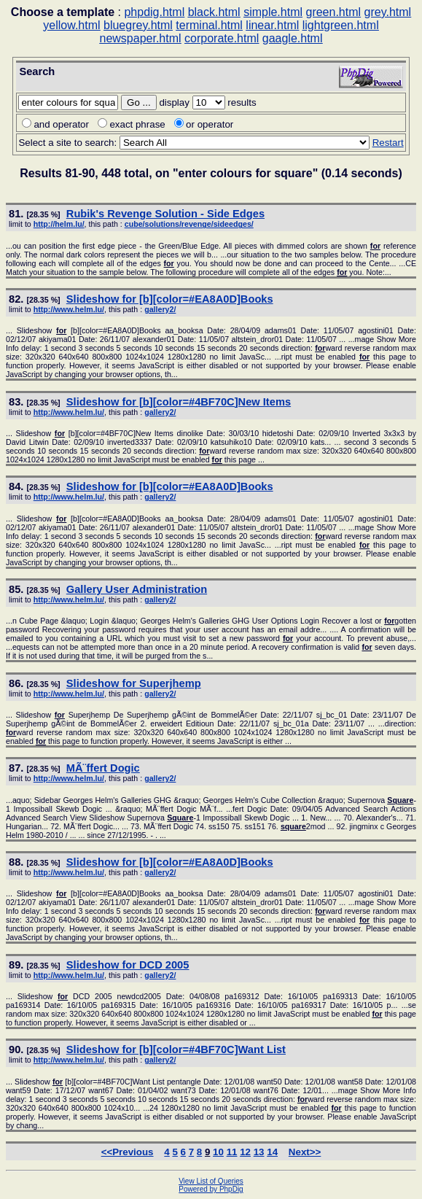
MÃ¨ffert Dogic (103, 768)
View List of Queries (211, 1181)
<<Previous (127, 1151)
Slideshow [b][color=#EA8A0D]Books (169, 299)
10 (218, 1151)
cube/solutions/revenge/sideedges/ (189, 224)
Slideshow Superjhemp (133, 683)
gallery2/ (160, 309)
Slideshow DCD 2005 (127, 965)
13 (259, 1151)
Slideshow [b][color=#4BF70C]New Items (178, 402)
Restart (388, 142)
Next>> (305, 1151)
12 (245, 1151)
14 (272, 1151)
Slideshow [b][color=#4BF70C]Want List (176, 1049)
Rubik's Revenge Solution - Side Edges (165, 214)
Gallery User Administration (136, 589)
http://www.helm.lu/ (69, 309)
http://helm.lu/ (59, 224)
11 (232, 1151)
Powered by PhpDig (211, 1189)
